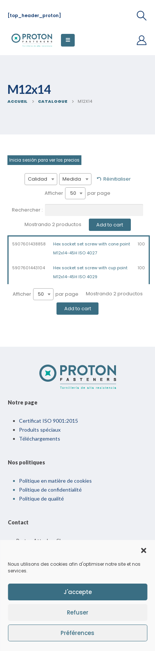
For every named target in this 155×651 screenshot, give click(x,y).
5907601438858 (29, 244)
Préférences (77, 633)
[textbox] (41, 179)
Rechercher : (77, 210)
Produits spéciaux (40, 429)
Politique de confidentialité (50, 489)
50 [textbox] (73, 193)
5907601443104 (28, 268)
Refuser (77, 612)
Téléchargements (39, 438)
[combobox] (41, 179)
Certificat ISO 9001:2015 (48, 420)
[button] (143, 549)
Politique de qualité (41, 498)
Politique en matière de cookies (55, 480)
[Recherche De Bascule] (142, 15)
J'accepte (78, 592)
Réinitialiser (117, 178)
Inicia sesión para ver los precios (44, 160)
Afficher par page (77, 193)
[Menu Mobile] (68, 40)
